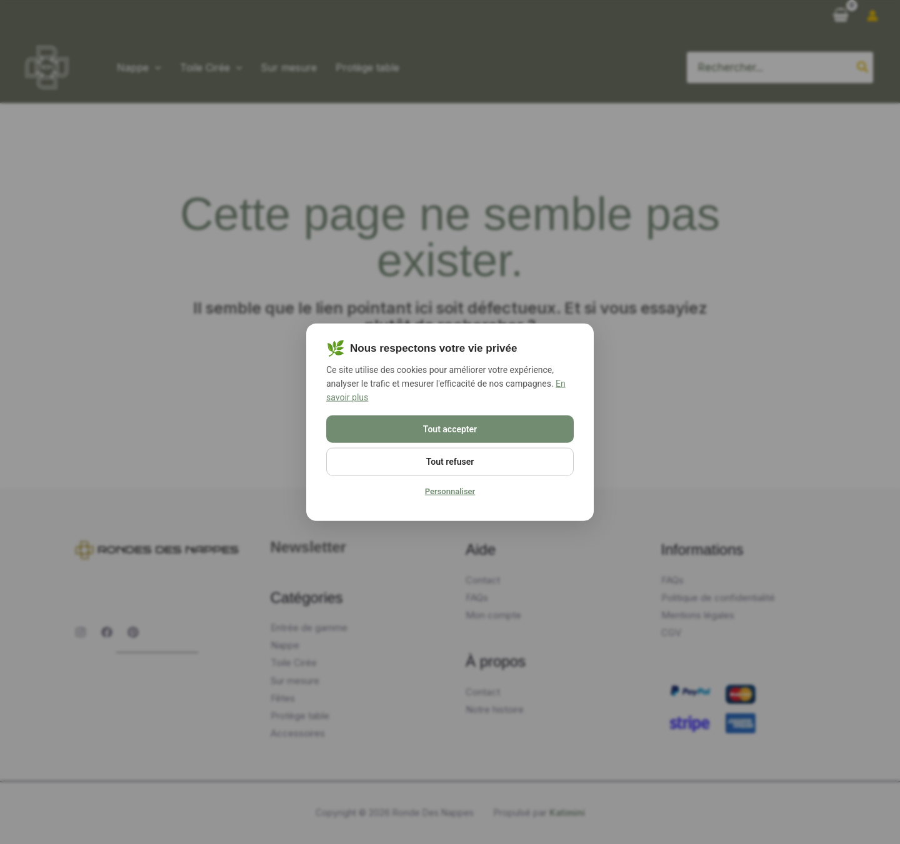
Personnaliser (450, 491)
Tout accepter (450, 429)
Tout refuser (450, 462)
